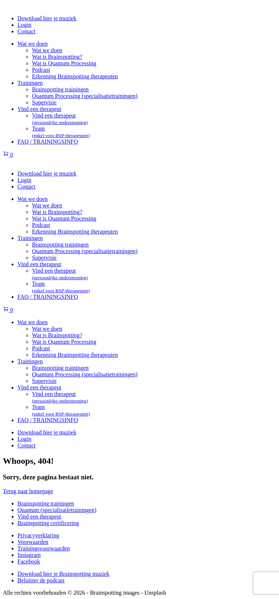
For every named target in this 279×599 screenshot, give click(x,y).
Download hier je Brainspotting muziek (63, 574)
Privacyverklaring (38, 535)
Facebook (28, 561)
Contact (26, 31)
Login (24, 25)
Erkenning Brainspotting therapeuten (75, 76)
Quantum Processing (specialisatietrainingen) (85, 96)
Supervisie (44, 102)
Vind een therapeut (39, 109)
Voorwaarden (32, 542)
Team (61, 131)
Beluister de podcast (41, 580)
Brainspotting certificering (48, 523)
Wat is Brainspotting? (57, 57)
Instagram (29, 555)
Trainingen (30, 83)
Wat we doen (32, 44)
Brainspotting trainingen (60, 89)
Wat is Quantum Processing (64, 63)
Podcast (41, 70)
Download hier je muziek (46, 18)
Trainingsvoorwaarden (43, 548)
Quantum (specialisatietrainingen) (56, 510)
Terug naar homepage (28, 491)
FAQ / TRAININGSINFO (47, 142)
